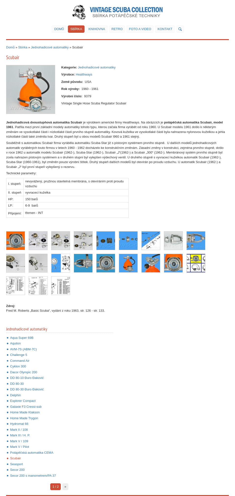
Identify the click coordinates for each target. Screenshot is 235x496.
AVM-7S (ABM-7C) (23, 349)
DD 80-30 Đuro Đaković (27, 389)
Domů (59, 29)
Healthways (84, 74)
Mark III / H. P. (20, 435)
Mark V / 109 (19, 441)
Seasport (16, 464)
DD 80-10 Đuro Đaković (27, 378)
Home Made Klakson (25, 412)
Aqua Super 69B (21, 338)
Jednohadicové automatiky (50, 47)
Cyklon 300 (18, 366)
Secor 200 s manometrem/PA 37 (33, 475)
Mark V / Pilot (19, 447)
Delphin (15, 395)
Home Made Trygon (24, 418)
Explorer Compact (23, 401)
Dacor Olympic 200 (23, 372)
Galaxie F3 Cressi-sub (26, 406)
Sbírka (76, 29)
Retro (117, 29)
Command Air (19, 361)
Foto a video (140, 29)
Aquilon (15, 343)
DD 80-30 (17, 384)
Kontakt (165, 29)
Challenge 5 (18, 355)
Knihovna (96, 29)
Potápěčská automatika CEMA (31, 452)
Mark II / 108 (19, 429)
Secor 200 (17, 470)
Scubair (15, 458)
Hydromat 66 (19, 424)
